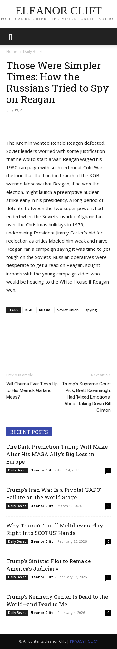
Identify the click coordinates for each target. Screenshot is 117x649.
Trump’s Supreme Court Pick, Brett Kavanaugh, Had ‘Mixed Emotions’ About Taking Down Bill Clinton (86, 397)
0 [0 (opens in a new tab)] (108, 470)
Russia (44, 310)
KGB (28, 310)
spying (91, 310)
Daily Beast (33, 51)
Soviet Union (68, 310)
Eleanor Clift (41, 470)
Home (11, 51)
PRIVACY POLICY (84, 641)
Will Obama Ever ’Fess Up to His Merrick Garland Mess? (32, 390)
